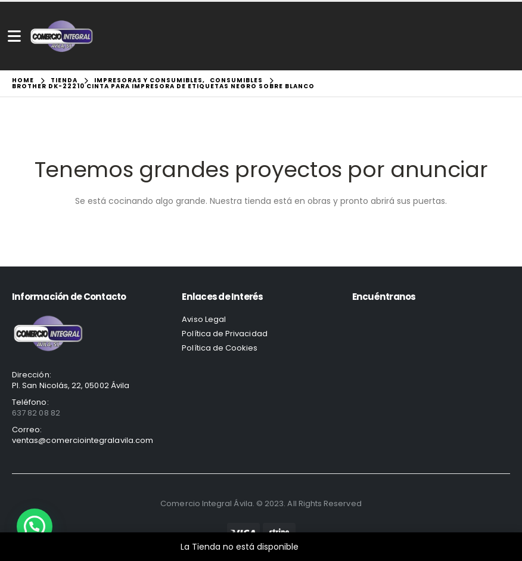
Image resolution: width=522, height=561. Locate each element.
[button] (34, 526)
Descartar (321, 547)
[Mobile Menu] (14, 36)
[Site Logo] (62, 36)
